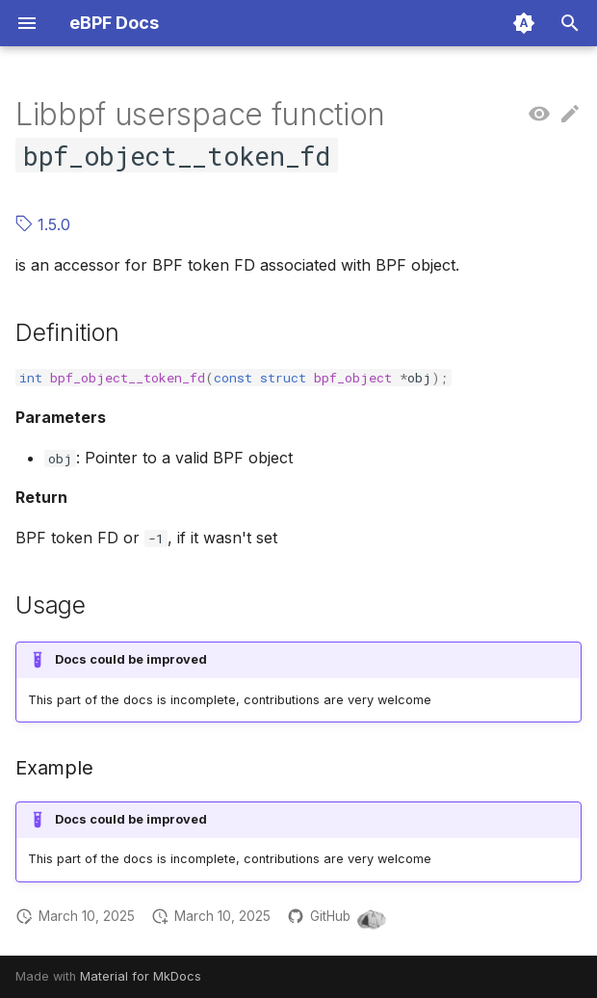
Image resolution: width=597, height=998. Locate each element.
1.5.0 (42, 224)
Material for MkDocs (140, 976)
